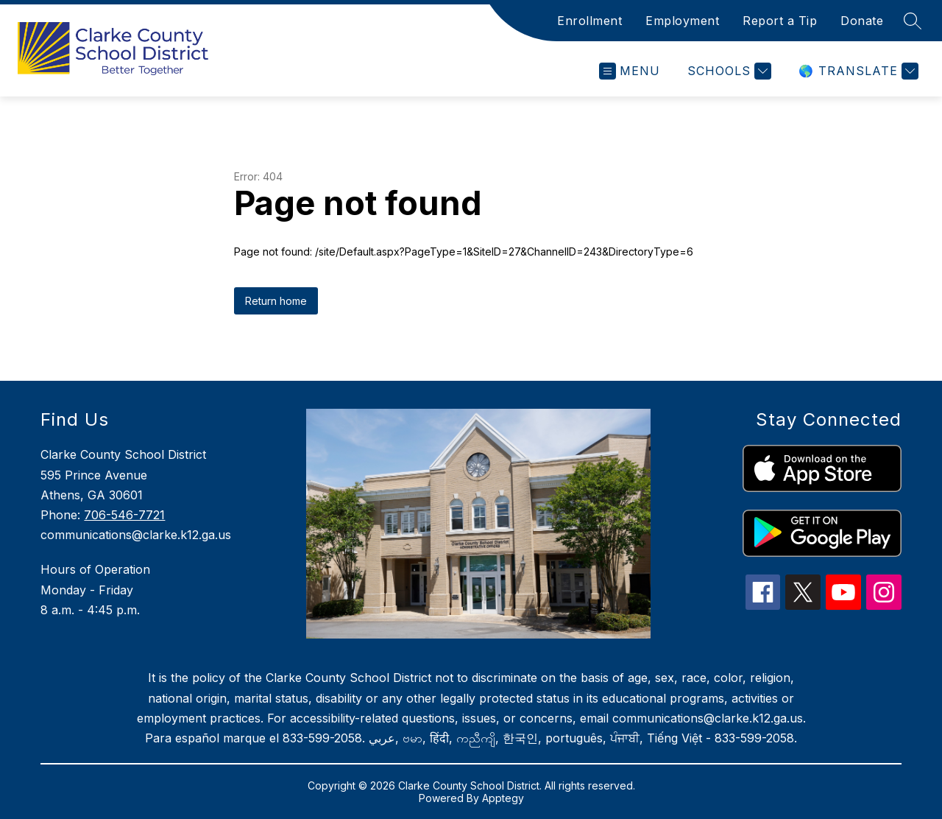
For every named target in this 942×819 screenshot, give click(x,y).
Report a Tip (780, 20)
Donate (861, 20)
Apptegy (503, 798)
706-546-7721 (124, 514)
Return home (276, 301)
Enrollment (589, 20)
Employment (682, 20)
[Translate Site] (856, 71)
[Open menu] (629, 71)
